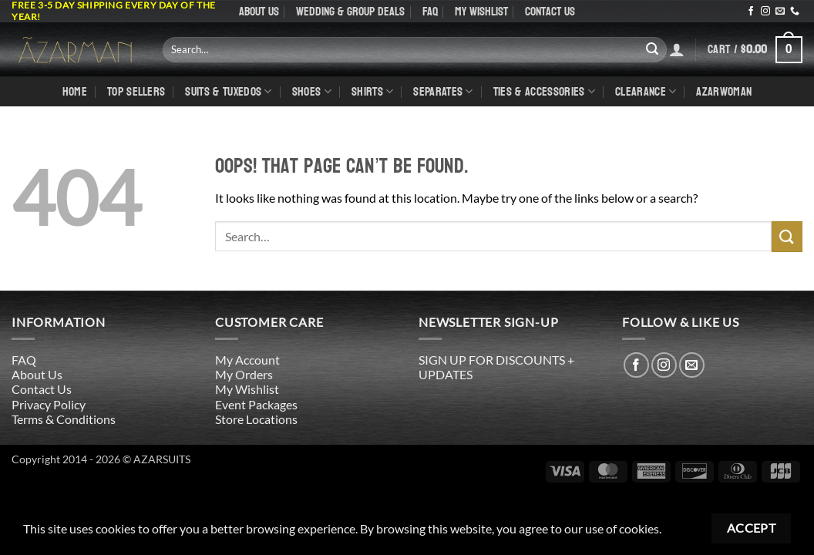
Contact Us (550, 11)
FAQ (430, 11)
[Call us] (794, 11)
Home (74, 91)
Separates (443, 91)
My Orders (244, 374)
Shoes (311, 91)
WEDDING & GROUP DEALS (350, 11)
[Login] (676, 49)
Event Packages (256, 404)
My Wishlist (481, 11)
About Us (259, 11)
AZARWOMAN (724, 91)
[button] (755, 50)
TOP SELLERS (136, 91)
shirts (372, 91)
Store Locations (256, 419)
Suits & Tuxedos (228, 91)
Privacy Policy (49, 404)
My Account (247, 359)
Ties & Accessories (544, 91)
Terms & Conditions (64, 419)
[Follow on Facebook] (750, 11)
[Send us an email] (780, 11)
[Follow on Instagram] (765, 11)
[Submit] (652, 49)
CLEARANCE (645, 91)
